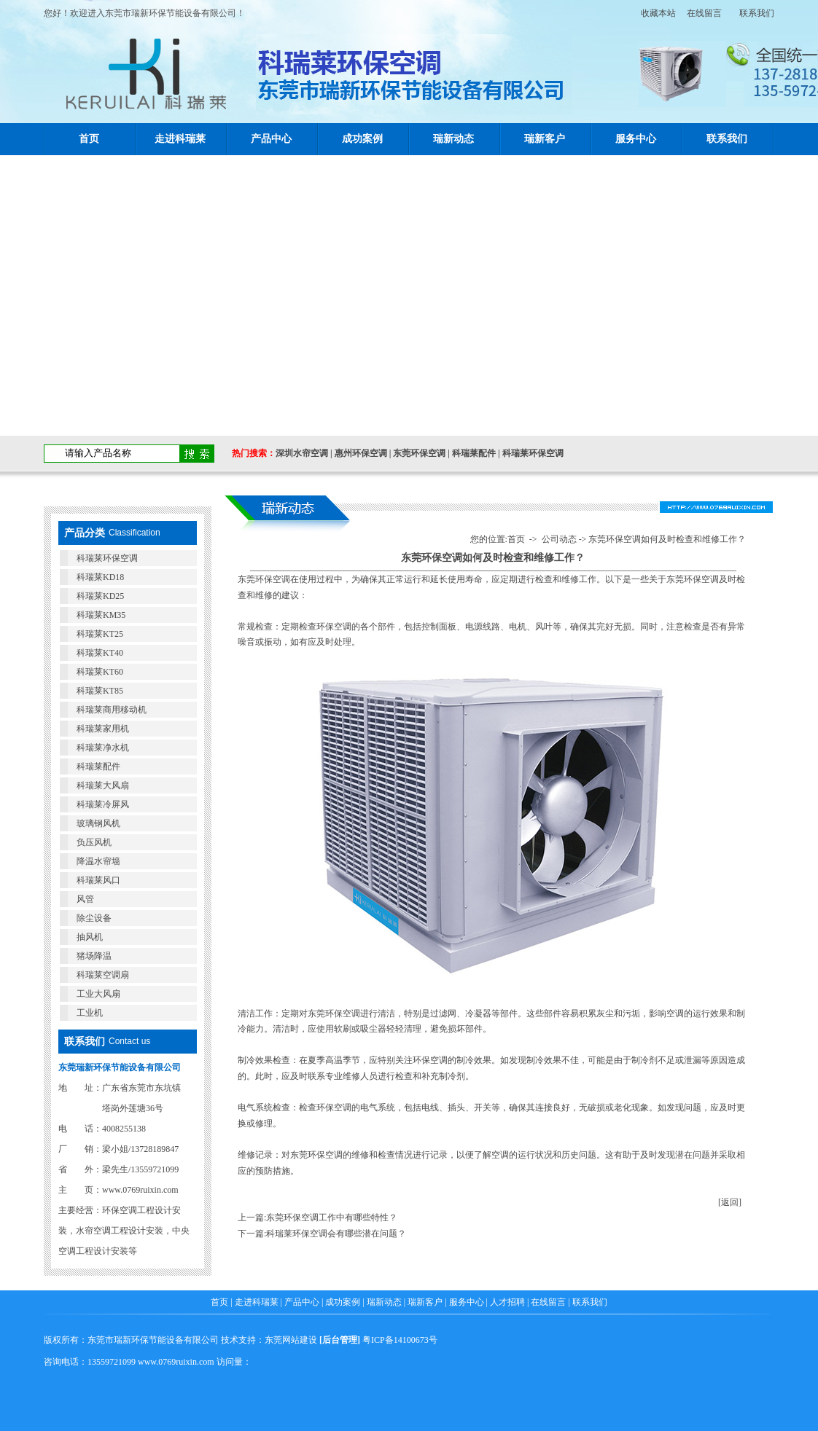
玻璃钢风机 (98, 823)
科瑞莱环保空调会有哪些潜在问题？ (336, 1233)
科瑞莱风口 (98, 880)
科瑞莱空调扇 (103, 975)
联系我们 (756, 13)
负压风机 (94, 842)
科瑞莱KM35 (101, 615)
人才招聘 (507, 1302)
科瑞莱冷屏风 (103, 804)
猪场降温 (94, 956)
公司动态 (559, 539)
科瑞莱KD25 (100, 596)
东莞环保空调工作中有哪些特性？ (331, 1217)
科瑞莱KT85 (100, 691)
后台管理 (339, 1340)
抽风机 (90, 937)
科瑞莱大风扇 (103, 785)
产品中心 (271, 138)
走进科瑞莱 (180, 138)
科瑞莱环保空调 (533, 453)
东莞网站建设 (291, 1340)
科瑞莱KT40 (100, 653)
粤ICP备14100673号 (399, 1340)
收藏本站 (654, 13)
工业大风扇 (98, 994)
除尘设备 (94, 918)
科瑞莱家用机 (103, 729)
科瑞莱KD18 (100, 577)
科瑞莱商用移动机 (112, 710)
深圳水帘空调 (302, 453)
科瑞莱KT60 (100, 672)
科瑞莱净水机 (103, 747)
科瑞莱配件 (474, 453)
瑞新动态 (453, 138)
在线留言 (704, 13)
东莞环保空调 (419, 453)
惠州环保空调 (361, 453)
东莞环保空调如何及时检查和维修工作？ (667, 539)
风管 (85, 899)
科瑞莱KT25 (100, 634)
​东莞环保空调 (264, 579)
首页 (89, 138)
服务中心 (635, 138)
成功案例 (362, 138)
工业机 (90, 1013)
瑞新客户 (544, 138)
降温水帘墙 (98, 861)
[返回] (729, 1202)
